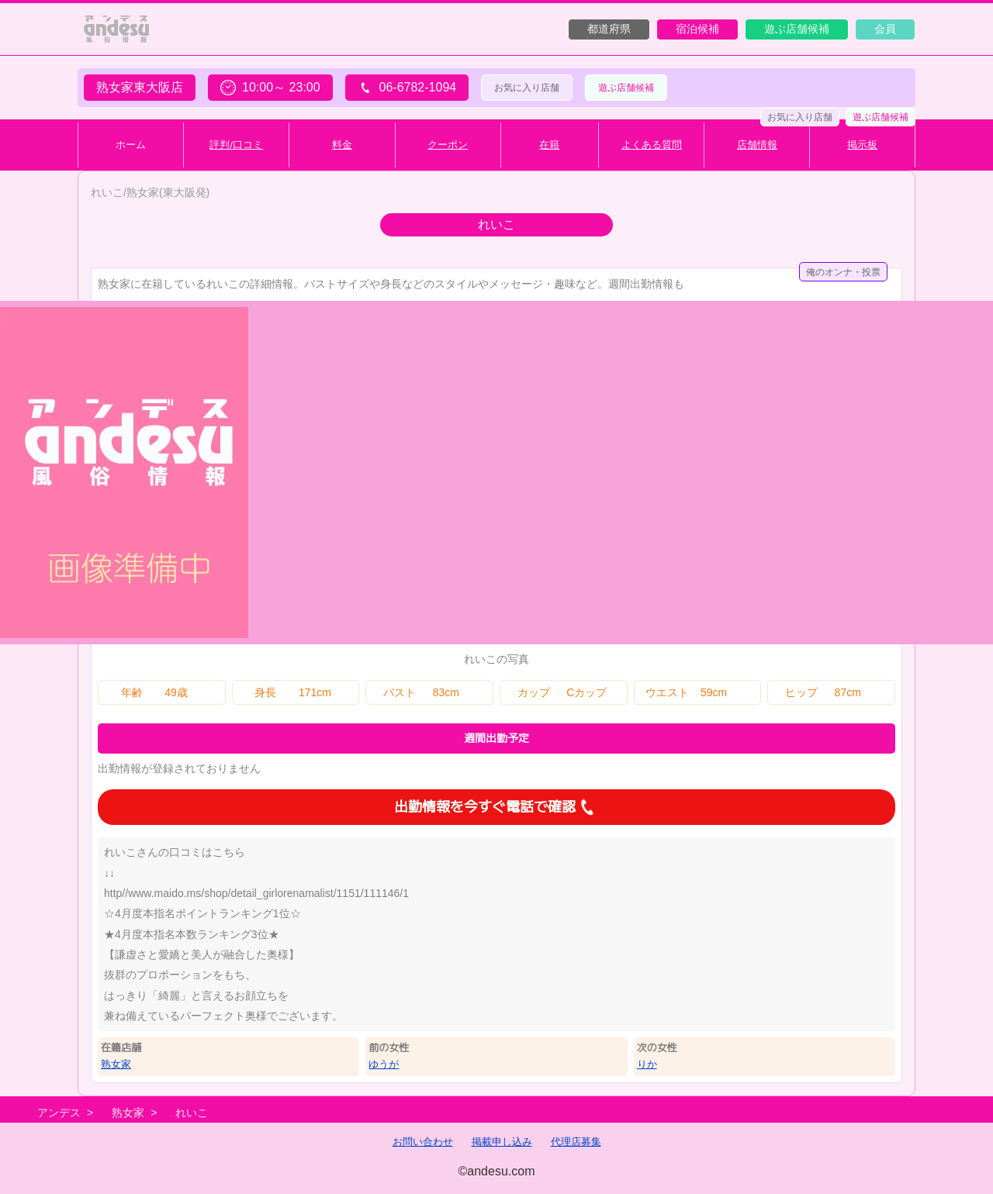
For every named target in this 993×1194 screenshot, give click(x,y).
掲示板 (862, 144)
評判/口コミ (236, 144)
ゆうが (383, 1064)
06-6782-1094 (407, 87)
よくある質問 (651, 144)
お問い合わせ (423, 1141)
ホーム (131, 144)
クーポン (447, 144)
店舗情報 (757, 144)
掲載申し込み (502, 1141)
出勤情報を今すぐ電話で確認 (496, 807)
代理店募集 (576, 1141)
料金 (342, 144)
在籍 (549, 144)
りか (647, 1064)
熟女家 (116, 1064)
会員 (885, 28)
